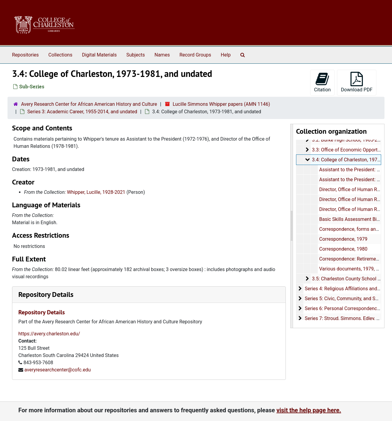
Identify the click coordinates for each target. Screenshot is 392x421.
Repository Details (45, 294)
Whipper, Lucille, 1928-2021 (96, 192)
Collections (60, 55)
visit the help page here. (308, 410)
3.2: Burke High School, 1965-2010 (348, 140)
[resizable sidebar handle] (292, 226)
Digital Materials (99, 55)
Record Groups (195, 55)
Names (162, 55)
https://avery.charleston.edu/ (49, 334)
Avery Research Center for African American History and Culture (89, 104)
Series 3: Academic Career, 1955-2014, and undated (82, 111)
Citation (322, 82)
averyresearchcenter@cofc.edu (57, 370)
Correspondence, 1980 (343, 249)
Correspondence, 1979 (343, 239)
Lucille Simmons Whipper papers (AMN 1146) (221, 104)
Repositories (25, 55)
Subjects (135, 55)
